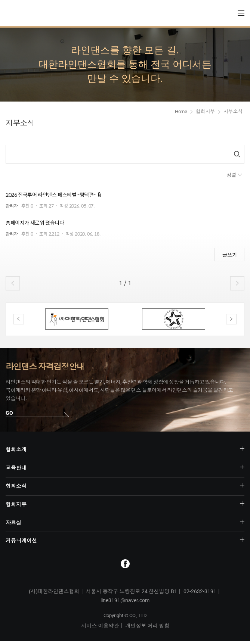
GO (9, 413)
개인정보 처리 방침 (148, 626)
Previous (18, 319)
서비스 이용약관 (100, 626)
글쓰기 (229, 255)
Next (231, 319)
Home (181, 111)
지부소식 (233, 111)
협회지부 (205, 111)
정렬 (231, 174)
